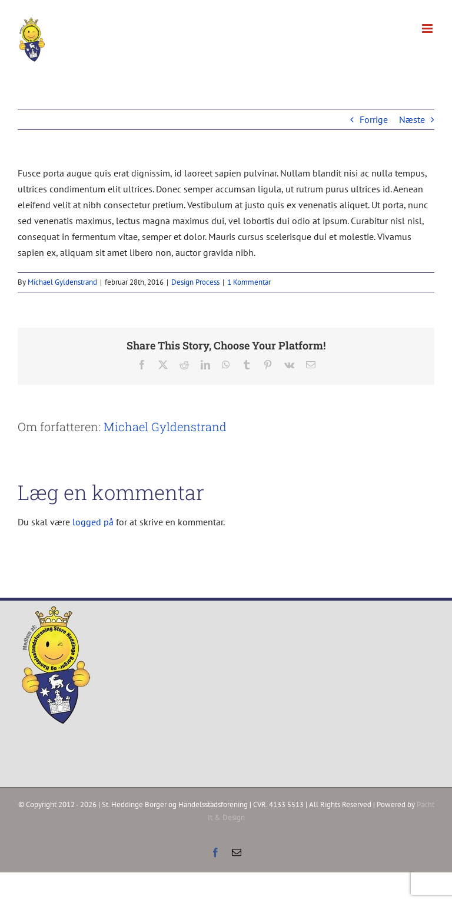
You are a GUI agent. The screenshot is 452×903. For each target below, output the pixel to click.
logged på (94, 522)
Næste (412, 119)
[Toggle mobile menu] (428, 28)
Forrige (374, 119)
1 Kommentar (249, 282)
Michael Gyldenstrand (62, 282)
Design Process (195, 282)
